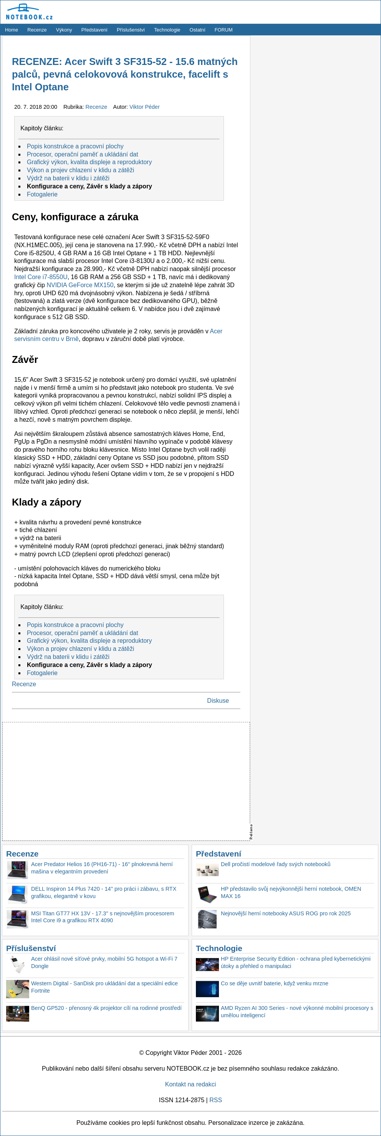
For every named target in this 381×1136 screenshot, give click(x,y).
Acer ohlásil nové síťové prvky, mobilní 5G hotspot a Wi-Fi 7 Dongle (104, 962)
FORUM (224, 30)
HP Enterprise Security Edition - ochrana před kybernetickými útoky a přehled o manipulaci (296, 962)
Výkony (64, 30)
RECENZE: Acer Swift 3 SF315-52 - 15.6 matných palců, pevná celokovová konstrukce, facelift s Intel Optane (125, 74)
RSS (215, 1100)
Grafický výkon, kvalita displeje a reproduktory (89, 162)
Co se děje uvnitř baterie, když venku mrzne (274, 983)
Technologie (167, 30)
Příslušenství (131, 30)
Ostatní (197, 30)
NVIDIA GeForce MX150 (79, 285)
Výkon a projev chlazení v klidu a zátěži (80, 170)
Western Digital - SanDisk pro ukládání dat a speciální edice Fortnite (104, 987)
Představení (94, 30)
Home (11, 30)
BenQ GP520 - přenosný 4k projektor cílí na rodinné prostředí (106, 1008)
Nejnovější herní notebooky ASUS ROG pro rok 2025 (286, 913)
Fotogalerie (42, 194)
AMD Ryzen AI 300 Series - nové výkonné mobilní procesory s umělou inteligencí (297, 1011)
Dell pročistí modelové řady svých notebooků (276, 864)
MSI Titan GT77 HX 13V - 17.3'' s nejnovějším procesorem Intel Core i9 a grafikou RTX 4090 (102, 917)
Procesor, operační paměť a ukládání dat (82, 154)
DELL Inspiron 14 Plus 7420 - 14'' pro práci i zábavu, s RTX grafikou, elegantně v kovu (103, 892)
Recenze (37, 30)
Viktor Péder (144, 107)
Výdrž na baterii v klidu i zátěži (68, 178)
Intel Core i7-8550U (41, 277)
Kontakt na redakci (190, 1084)
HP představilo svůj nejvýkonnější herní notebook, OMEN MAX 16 (291, 892)
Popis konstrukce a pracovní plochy (75, 146)
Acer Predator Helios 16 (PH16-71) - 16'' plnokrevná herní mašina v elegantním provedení (102, 868)
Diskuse (218, 700)
